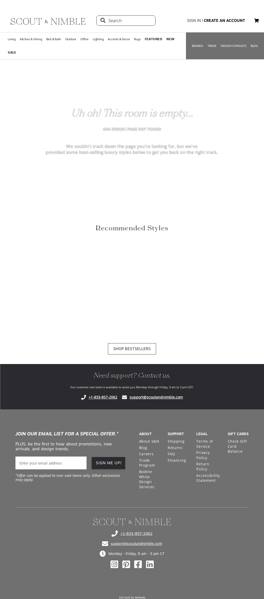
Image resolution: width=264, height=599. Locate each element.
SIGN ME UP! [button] (109, 463)
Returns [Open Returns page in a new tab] (175, 447)
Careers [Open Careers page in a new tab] (146, 453)
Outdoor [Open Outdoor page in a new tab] (70, 39)
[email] (51, 463)
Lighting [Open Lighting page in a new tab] (98, 39)
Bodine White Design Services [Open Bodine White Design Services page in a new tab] (147, 479)
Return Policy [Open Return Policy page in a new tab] (202, 466)
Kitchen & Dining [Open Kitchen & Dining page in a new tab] (31, 39)
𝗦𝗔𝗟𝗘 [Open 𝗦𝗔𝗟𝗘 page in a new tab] (12, 52)
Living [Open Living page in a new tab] (12, 39)
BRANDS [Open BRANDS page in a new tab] (197, 46)
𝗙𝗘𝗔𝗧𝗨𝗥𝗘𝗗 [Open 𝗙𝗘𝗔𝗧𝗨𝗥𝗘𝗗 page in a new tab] (153, 39)
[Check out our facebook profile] (138, 564)
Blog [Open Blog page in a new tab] (143, 447)
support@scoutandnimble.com (156, 397)
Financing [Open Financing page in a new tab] (177, 460)
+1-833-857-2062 (103, 397)
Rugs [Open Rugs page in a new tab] (137, 39)
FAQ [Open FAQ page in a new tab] (171, 453)
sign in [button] (194, 20)
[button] (256, 20)
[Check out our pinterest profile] (126, 564)
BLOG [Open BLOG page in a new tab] (254, 46)
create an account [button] (224, 20)
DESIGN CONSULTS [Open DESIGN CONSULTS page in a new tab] (233, 46)
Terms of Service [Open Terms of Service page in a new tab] (204, 444)
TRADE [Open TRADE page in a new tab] (212, 46)
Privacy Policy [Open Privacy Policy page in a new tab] (203, 455)
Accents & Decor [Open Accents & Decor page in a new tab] (119, 39)
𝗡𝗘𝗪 (170, 39)
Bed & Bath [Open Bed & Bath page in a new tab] (53, 39)
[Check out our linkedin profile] (150, 564)
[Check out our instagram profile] (114, 564)
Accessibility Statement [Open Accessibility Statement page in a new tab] (208, 478)
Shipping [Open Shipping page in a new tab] (176, 441)
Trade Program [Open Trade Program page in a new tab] (147, 463)
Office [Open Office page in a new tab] (84, 39)
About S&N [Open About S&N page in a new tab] (149, 441)
